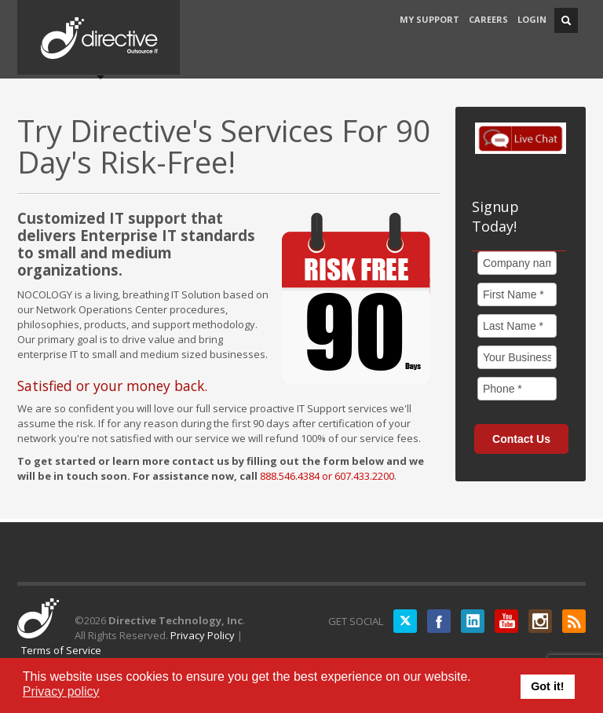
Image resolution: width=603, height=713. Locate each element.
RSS (574, 621)
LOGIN (531, 19)
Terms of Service (61, 650)
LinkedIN (472, 621)
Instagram (540, 621)
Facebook (439, 621)
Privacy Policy (202, 635)
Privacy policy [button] (61, 691)
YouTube (506, 621)
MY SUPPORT (429, 19)
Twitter (405, 621)
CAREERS (488, 19)
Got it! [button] (547, 686)
